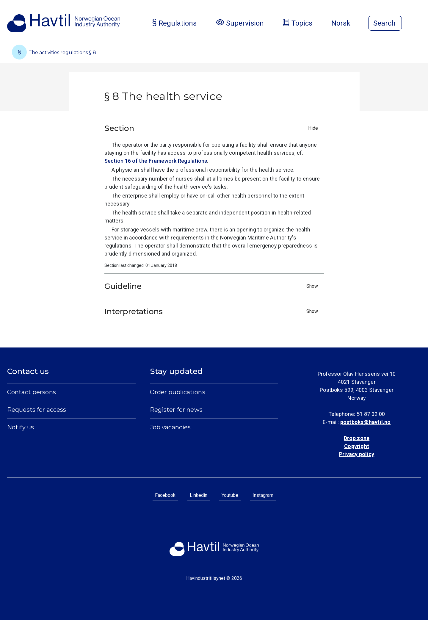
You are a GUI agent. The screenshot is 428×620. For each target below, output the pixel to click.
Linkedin (198, 495)
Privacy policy (356, 454)
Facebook (165, 495)
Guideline (212, 286)
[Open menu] (417, 24)
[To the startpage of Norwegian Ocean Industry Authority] (63, 23)
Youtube (230, 495)
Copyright (356, 446)
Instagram (263, 495)
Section (212, 128)
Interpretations (212, 311)
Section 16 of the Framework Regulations (155, 161)
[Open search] (385, 23)
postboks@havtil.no (365, 422)
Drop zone (356, 438)
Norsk (345, 23)
